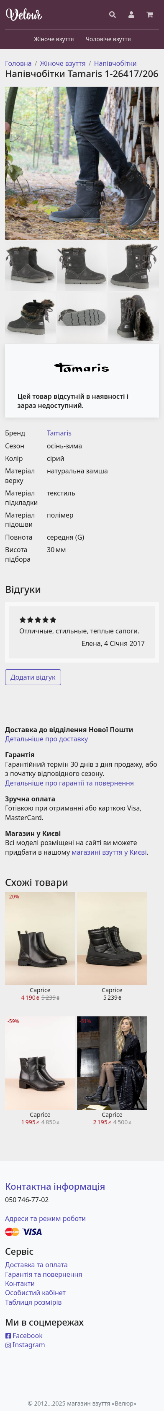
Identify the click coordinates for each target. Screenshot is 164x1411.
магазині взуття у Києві (109, 852)
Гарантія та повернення (43, 1274)
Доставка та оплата (36, 1264)
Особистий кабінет (35, 1292)
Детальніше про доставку (46, 738)
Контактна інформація (55, 1186)
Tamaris (59, 433)
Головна (18, 63)
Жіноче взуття (63, 63)
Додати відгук (33, 677)
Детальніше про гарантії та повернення (69, 783)
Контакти (20, 1283)
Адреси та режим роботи (45, 1218)
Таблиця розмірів (33, 1302)
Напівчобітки (115, 63)
